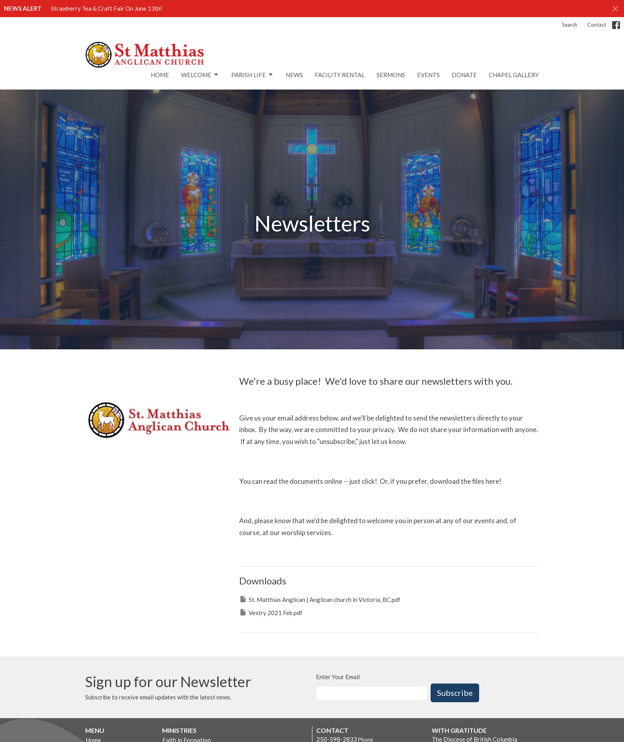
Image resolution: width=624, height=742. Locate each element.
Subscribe (455, 692)
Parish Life (252, 75)
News (294, 74)
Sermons (390, 74)
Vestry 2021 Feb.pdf (270, 612)
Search (569, 24)
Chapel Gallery (514, 74)
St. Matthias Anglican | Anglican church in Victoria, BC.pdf (319, 599)
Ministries (179, 730)
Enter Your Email (338, 676)
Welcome (200, 75)
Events (428, 74)
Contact (596, 24)
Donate (464, 74)
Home (160, 74)
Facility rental (340, 74)
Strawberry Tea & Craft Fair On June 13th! (106, 8)
